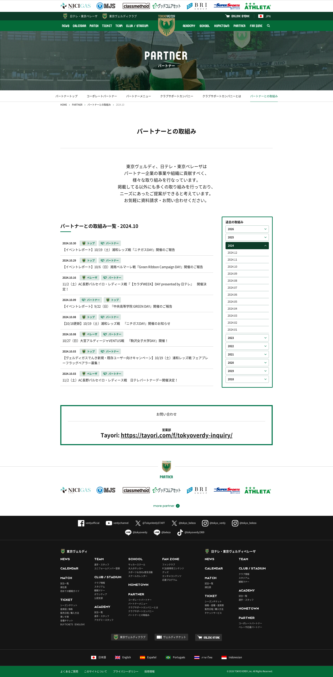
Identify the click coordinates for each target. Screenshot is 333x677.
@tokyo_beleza (183, 523)
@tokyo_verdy (214, 523)
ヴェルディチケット (174, 637)
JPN (264, 16)
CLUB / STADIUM (137, 25)
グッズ (165, 572)
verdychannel (117, 523)
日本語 (98, 657)
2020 (231, 363)
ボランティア (100, 594)
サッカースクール (136, 564)
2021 (231, 354)
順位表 (63, 587)
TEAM (119, 25)
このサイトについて (95, 671)
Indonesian (232, 657)
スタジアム (99, 586)
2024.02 (232, 323)
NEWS (65, 25)
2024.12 (232, 253)
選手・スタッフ (101, 564)
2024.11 (232, 260)
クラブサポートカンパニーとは (221, 96)
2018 (231, 379)
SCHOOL (205, 25)
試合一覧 (64, 583)
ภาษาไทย (203, 657)
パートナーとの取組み (264, 96)
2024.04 (232, 309)
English (123, 657)
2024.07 (232, 288)
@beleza (162, 532)
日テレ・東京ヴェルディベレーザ (233, 551)
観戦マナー (99, 590)
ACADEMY (189, 25)
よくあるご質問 (69, 671)
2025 (231, 237)
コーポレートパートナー (102, 96)
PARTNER (239, 25)
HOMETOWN (221, 25)
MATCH (94, 25)
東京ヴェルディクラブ (123, 16)
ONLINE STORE (240, 16)
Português (175, 657)
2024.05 (232, 302)
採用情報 (149, 671)
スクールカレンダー (137, 576)
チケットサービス (213, 612)
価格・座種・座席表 (214, 605)
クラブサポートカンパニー (176, 96)
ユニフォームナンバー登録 (107, 568)
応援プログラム (169, 579)
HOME (63, 104)
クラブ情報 (99, 582)
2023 (231, 338)
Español (148, 657)
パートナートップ (66, 96)
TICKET (107, 25)
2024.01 (232, 330)
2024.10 (232, 267)
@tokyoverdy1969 (190, 532)
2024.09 (232, 274)
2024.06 (232, 295)
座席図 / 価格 (66, 609)
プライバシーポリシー (125, 671)
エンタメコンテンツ (171, 576)
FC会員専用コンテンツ (173, 568)
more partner (163, 505)
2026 (231, 229)
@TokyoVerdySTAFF (150, 523)
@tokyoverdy (136, 532)
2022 (231, 346)
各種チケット (66, 620)
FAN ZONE (256, 25)
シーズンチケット (68, 605)
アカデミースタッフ (103, 619)
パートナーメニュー (138, 96)
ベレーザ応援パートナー (250, 627)
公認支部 (98, 598)
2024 (231, 246)
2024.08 (232, 281)
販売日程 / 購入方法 (69, 612)
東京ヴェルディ (77, 551)
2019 (231, 371)
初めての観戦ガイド (69, 591)
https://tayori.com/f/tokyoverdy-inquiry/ (177, 435)
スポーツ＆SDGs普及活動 (140, 572)
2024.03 (232, 316)
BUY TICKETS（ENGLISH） (73, 624)
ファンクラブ (168, 564)
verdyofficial (88, 523)
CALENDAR (79, 25)
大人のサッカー (135, 568)
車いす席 (64, 616)
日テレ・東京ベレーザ (83, 16)
